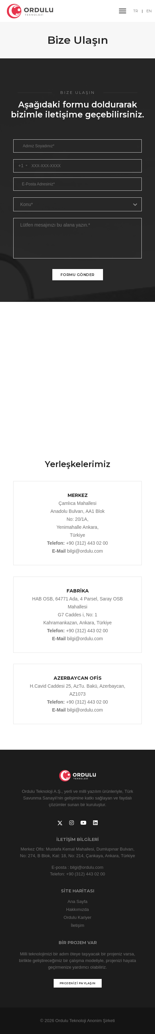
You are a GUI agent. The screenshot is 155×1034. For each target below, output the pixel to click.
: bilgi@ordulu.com (85, 867)
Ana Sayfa (77, 901)
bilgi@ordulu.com (85, 551)
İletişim (77, 925)
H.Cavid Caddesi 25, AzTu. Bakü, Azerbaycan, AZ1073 (77, 685)
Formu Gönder (78, 274)
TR (135, 11)
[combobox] (21, 165)
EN (149, 11)
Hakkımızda (77, 909)
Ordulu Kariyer (77, 917)
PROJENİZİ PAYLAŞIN (78, 983)
